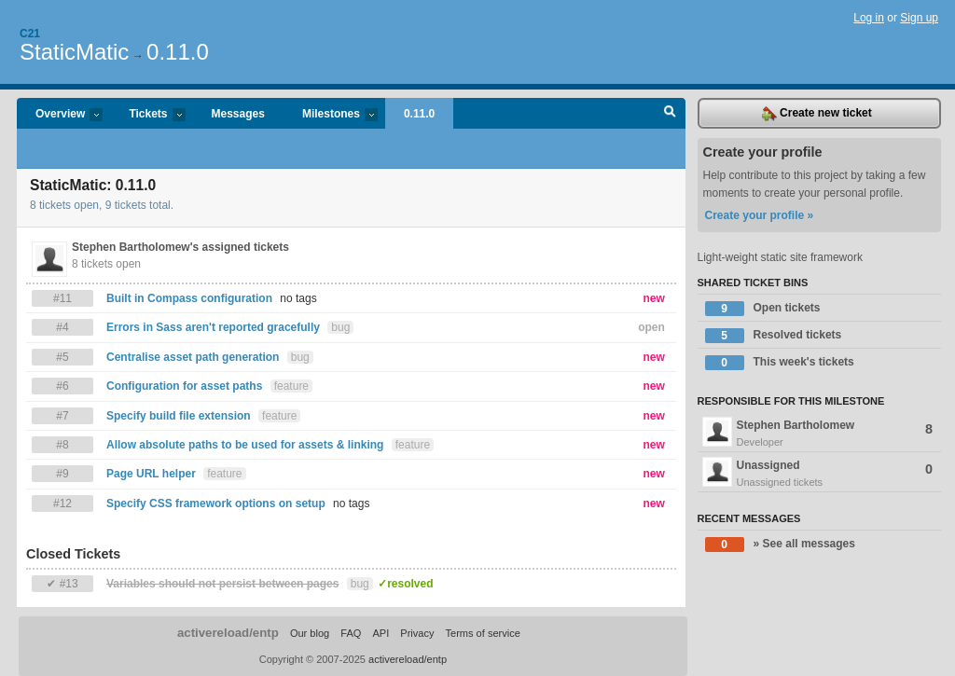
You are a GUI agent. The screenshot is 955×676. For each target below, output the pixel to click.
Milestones (331, 115)
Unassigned (819, 473)
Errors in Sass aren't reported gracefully (213, 327)
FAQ (350, 633)
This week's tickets (779, 362)
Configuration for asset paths (184, 386)
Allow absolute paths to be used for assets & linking (244, 444)
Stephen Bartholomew (819, 433)
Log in (868, 17)
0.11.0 (177, 51)
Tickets (147, 115)
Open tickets (763, 308)
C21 (30, 33)
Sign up (919, 17)
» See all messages (780, 544)
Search (670, 114)
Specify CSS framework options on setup (215, 503)
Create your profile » (759, 215)
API (380, 633)
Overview (60, 115)
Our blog (309, 633)
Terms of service (483, 633)
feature (291, 386)
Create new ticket (817, 113)
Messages (238, 113)
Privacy (417, 633)
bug (340, 327)
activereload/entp (228, 633)
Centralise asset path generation (192, 357)
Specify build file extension (178, 415)
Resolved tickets (773, 335)
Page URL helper (151, 473)
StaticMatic (74, 51)
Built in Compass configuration (190, 298)
